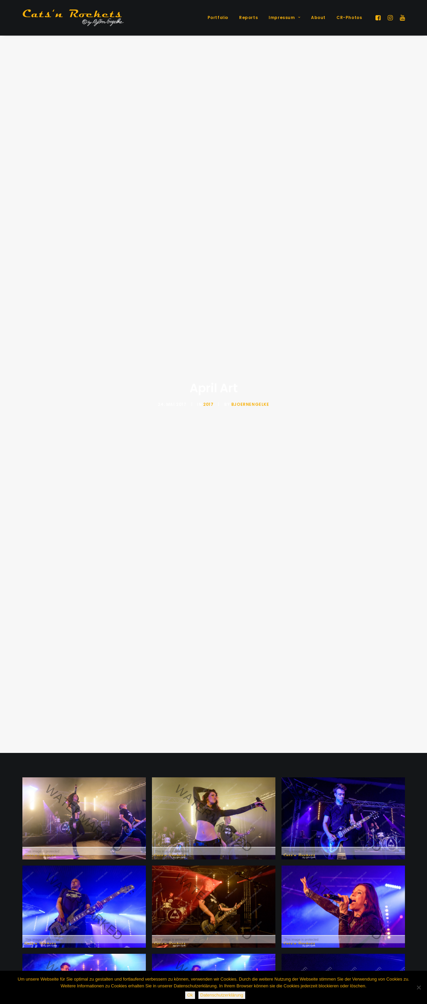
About (318, 17)
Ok (190, 995)
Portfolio (218, 17)
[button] (379, 17)
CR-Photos (349, 17)
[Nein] (418, 987)
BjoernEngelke (250, 324)
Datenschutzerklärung (221, 995)
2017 (208, 324)
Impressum (284, 17)
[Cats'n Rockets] (73, 17)
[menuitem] (218, 17)
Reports (248, 17)
